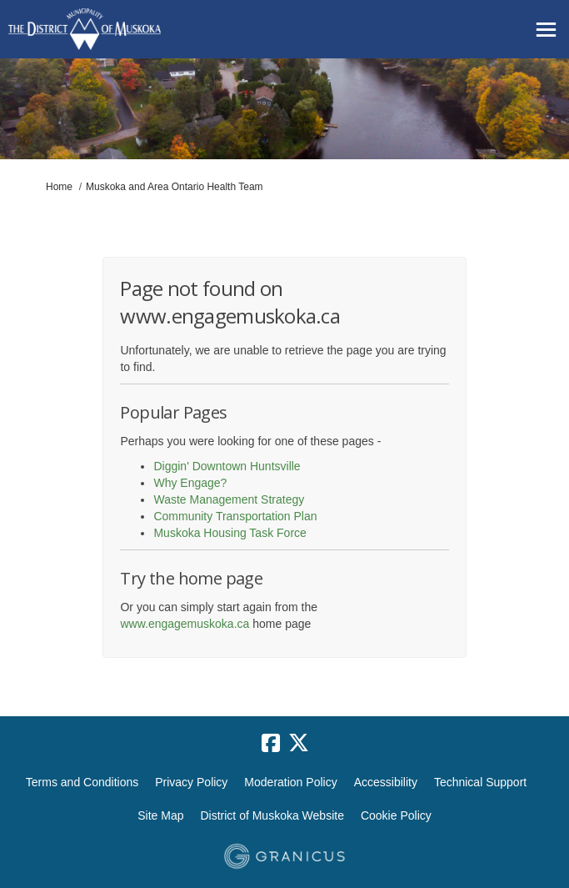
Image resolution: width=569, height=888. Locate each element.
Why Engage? (190, 482)
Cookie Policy (396, 815)
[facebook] (271, 744)
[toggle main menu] (546, 29)
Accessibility (385, 782)
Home (59, 187)
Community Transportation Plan (235, 516)
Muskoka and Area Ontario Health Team (174, 187)
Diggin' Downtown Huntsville (226, 466)
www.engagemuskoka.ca (184, 623)
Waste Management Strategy (228, 499)
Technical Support (480, 782)
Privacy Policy (191, 782)
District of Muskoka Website (271, 815)
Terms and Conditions (82, 782)
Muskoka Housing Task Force (229, 532)
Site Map (160, 815)
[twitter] (299, 744)
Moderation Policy (290, 782)
